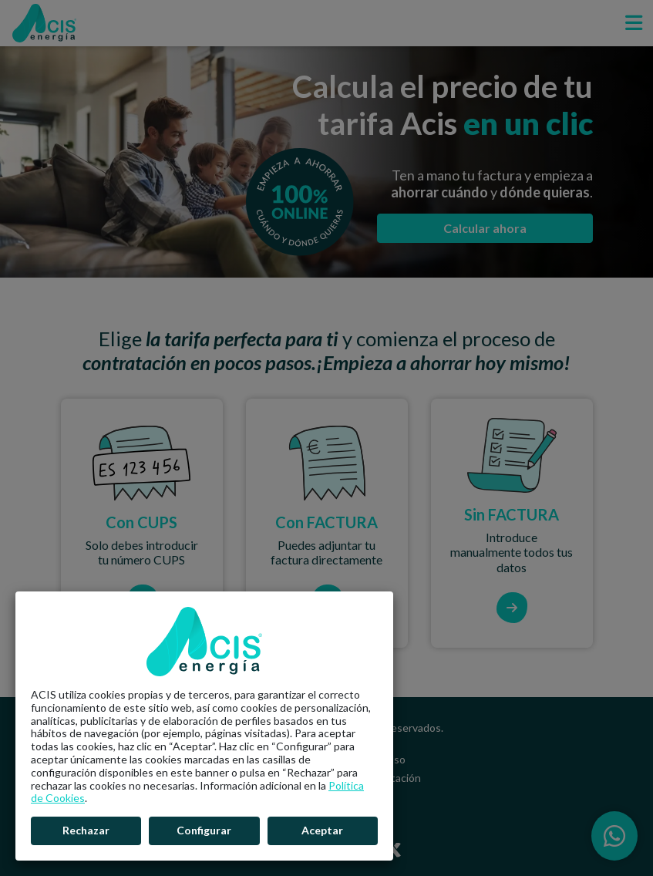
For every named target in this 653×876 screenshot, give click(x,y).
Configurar (204, 830)
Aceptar (322, 830)
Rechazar (85, 830)
